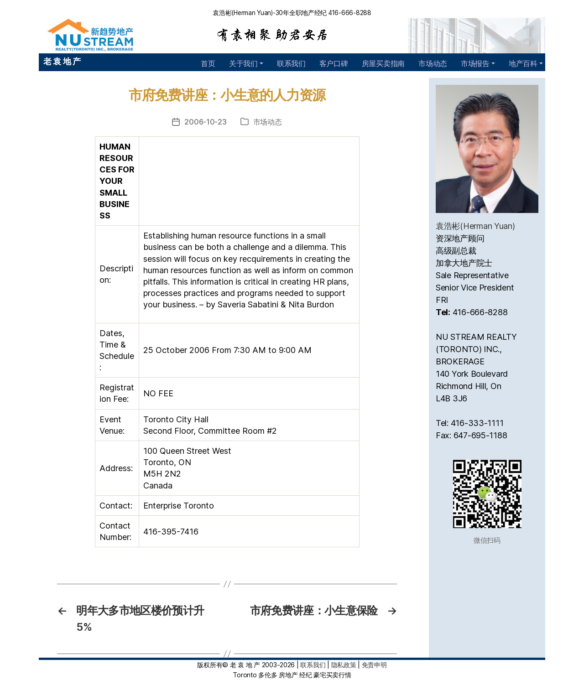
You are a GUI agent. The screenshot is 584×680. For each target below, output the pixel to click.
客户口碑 (333, 63)
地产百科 (523, 63)
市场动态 (432, 63)
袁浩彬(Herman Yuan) (475, 226)
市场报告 (475, 63)
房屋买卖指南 (383, 63)
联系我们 (291, 63)
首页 (208, 63)
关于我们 (243, 63)
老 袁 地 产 (62, 61)
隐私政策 (343, 665)
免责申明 (374, 665)
